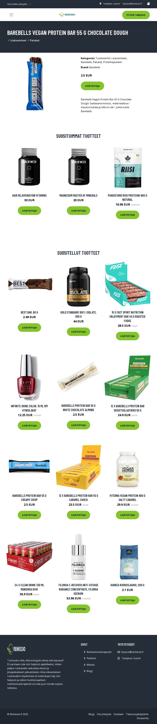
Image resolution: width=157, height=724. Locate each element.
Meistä (90, 664)
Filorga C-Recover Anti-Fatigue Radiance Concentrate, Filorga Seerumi (78, 589)
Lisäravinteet (19, 40)
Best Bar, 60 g (29, 312)
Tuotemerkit (103, 58)
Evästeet (118, 714)
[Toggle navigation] (11, 15)
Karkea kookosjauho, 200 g (127, 585)
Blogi (90, 671)
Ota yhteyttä (104, 714)
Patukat (35, 40)
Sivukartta (143, 718)
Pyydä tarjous (136, 14)
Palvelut (91, 658)
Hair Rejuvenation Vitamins (29, 195)
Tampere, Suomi (111, 3)
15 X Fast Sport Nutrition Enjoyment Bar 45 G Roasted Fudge (127, 316)
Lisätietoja (92, 85)
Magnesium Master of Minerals (78, 195)
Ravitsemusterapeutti (99, 652)
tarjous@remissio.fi (132, 3)
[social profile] (30, 4)
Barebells (86, 62)
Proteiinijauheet (112, 62)
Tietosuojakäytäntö (137, 714)
